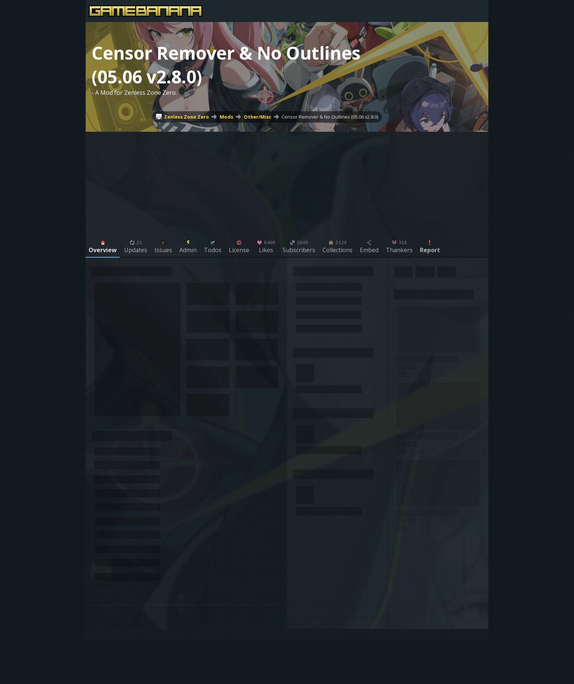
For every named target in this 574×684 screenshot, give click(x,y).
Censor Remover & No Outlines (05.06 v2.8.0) (330, 116)
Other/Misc (257, 116)
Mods (226, 116)
